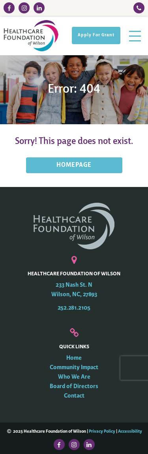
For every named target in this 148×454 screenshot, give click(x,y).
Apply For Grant (96, 35)
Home (74, 358)
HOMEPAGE (74, 165)
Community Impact (74, 367)
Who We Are (74, 377)
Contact (74, 396)
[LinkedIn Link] (39, 7)
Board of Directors (74, 386)
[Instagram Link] (24, 7)
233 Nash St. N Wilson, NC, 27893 (74, 289)
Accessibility (130, 431)
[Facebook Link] (9, 7)
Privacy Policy (102, 431)
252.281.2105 (74, 308)
